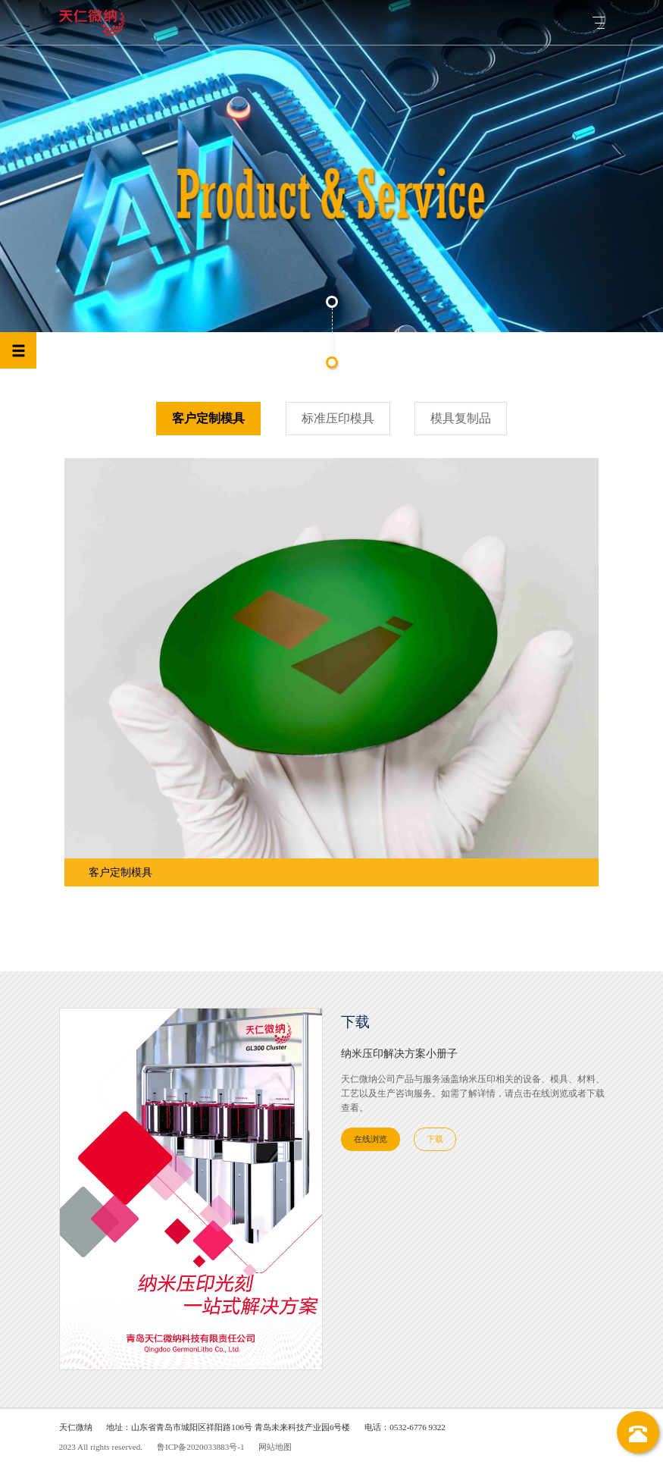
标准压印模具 (338, 418)
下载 (435, 1138)
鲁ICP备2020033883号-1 (201, 1446)
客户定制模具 (208, 418)
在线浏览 (370, 1138)
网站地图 (275, 1446)
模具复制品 (460, 418)
